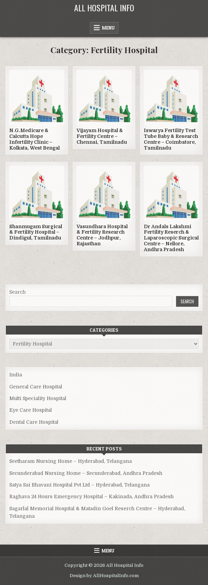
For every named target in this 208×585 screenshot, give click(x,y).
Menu (108, 28)
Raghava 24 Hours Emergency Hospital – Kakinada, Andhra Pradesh (91, 496)
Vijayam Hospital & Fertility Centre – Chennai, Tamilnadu (102, 136)
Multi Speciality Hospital (37, 398)
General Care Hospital (35, 386)
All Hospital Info (104, 7)
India (15, 374)
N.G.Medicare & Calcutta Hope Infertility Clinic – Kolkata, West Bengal (34, 139)
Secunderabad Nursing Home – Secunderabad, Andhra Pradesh (85, 473)
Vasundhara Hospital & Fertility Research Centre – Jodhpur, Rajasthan (102, 235)
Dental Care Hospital (33, 422)
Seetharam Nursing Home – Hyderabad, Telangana (70, 461)
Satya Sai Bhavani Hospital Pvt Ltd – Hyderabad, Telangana (79, 485)
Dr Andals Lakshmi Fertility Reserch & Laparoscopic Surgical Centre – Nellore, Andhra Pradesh (171, 238)
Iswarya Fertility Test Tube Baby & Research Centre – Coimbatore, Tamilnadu (171, 139)
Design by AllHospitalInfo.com (104, 575)
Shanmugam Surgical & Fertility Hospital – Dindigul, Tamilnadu (35, 232)
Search (17, 292)
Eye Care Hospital (30, 410)
